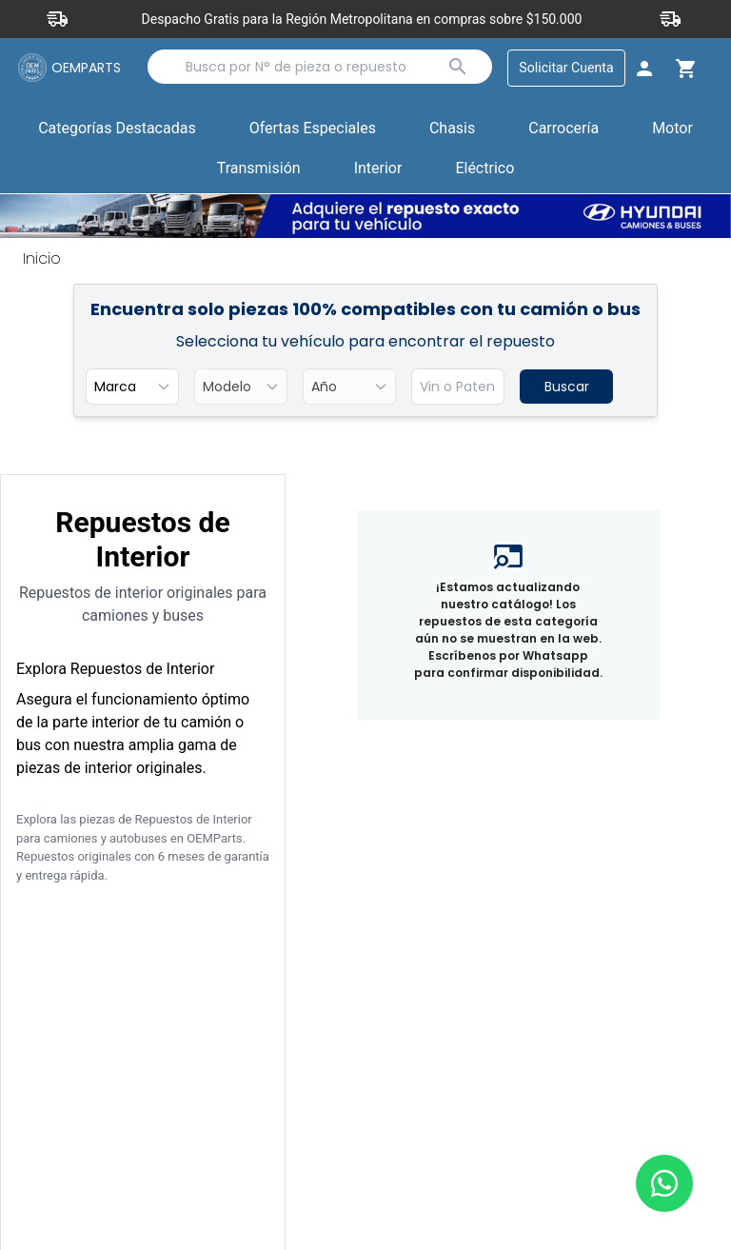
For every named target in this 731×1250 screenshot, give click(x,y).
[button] (313, 130)
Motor (672, 129)
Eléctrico (484, 169)
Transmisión (259, 169)
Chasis (452, 129)
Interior (378, 169)
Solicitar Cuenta (565, 68)
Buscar (566, 387)
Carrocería (563, 129)
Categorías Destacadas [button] (117, 133)
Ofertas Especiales (312, 129)
